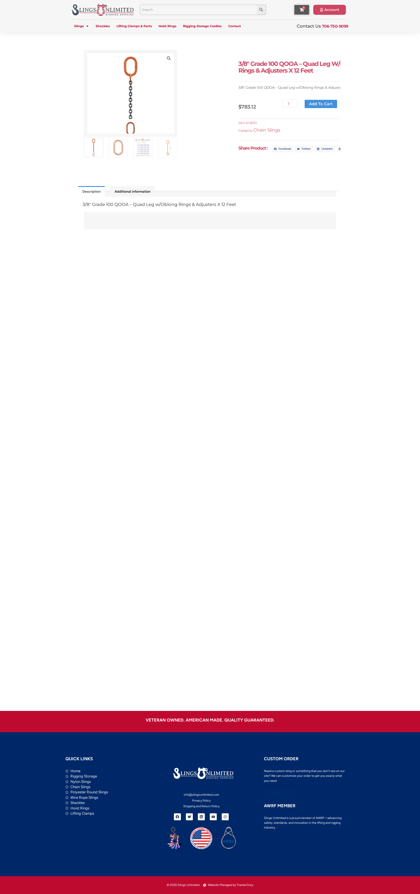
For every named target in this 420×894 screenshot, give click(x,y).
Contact (234, 26)
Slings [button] (81, 26)
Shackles (103, 26)
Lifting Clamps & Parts (134, 26)
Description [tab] (91, 191)
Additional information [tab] (132, 191)
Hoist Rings (167, 26)
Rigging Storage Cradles (202, 26)
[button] (168, 58)
